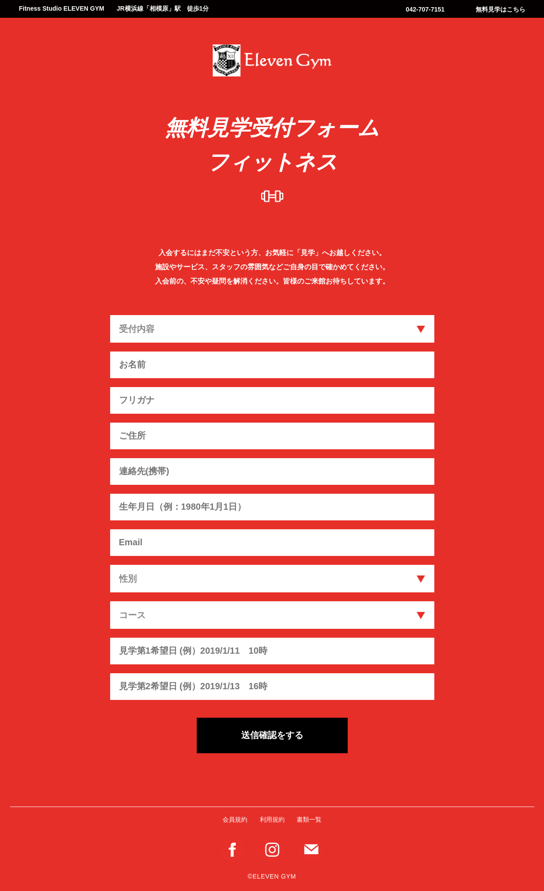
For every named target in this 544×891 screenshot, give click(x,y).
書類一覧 (309, 819)
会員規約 (234, 819)
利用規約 (272, 819)
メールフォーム (311, 849)
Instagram (272, 850)
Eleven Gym (272, 60)
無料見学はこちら (500, 9)
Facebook (233, 850)
